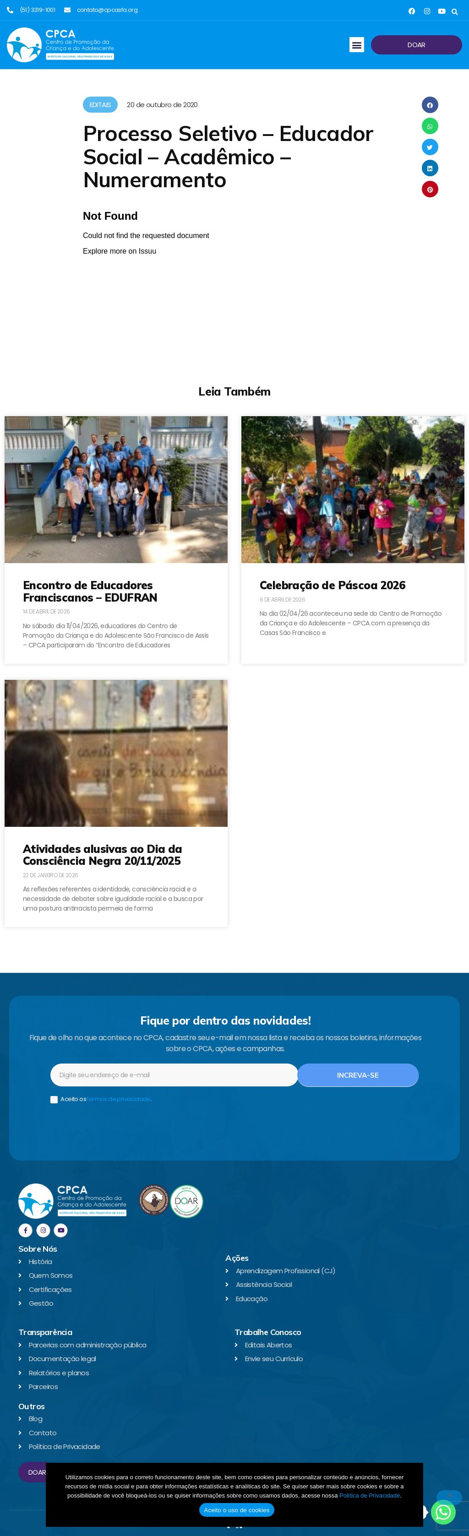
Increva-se (358, 1075)
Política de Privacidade (369, 1495)
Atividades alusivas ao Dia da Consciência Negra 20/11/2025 (102, 855)
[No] (449, 1497)
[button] (454, 12)
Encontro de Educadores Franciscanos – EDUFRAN (90, 591)
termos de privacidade (118, 1099)
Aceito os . (101, 1099)
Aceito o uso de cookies (236, 1510)
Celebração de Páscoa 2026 (332, 585)
